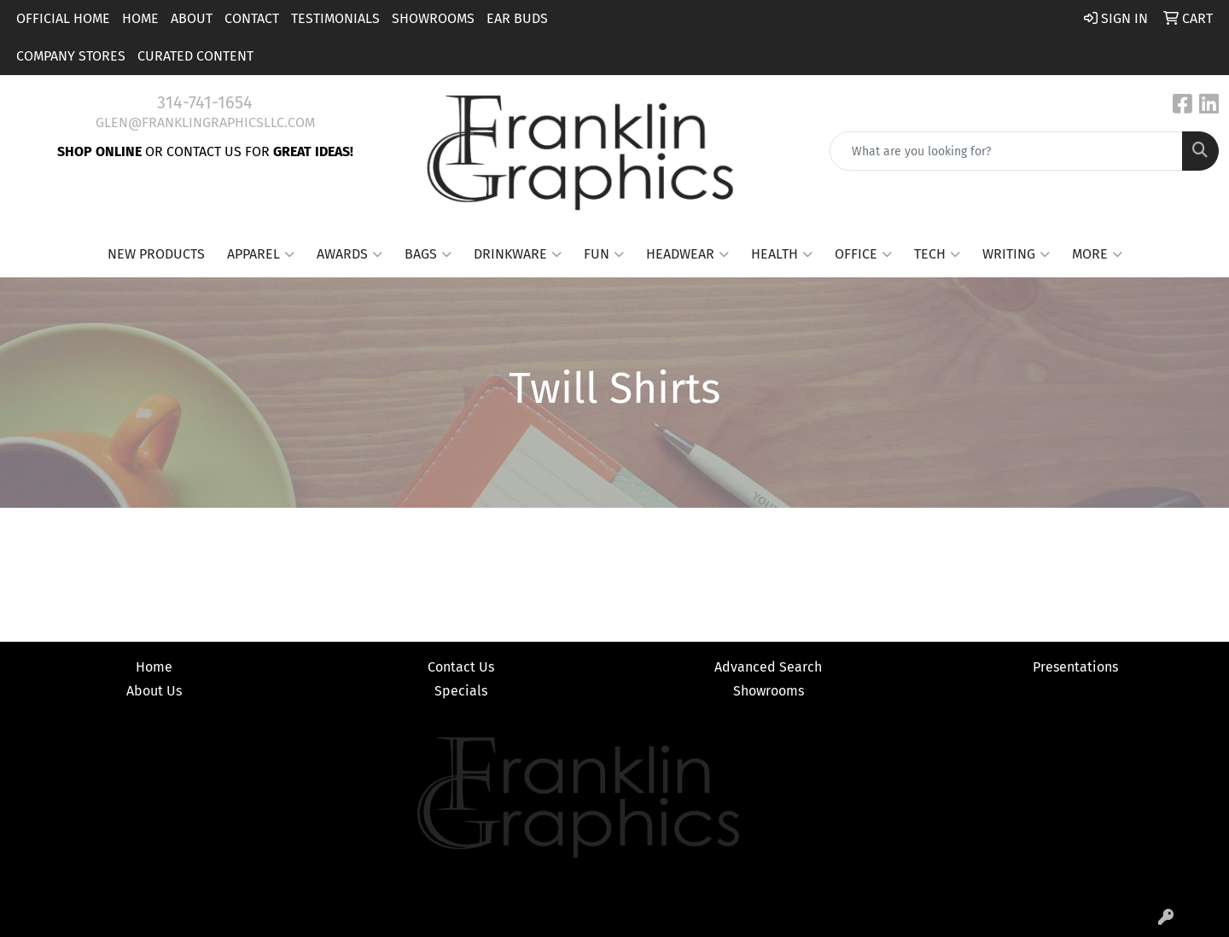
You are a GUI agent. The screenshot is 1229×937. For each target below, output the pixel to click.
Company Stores (70, 56)
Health (782, 254)
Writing (1016, 254)
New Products (156, 254)
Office (863, 254)
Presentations (1075, 667)
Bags (428, 254)
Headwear (687, 254)
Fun (604, 254)
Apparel (260, 254)
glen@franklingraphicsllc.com (205, 122)
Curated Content (195, 56)
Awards (349, 254)
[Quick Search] (1006, 151)
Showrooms (433, 18)
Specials (460, 691)
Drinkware (518, 254)
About (192, 18)
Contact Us (461, 667)
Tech (937, 254)
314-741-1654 (205, 102)
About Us (154, 691)
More (1097, 254)
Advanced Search (768, 667)
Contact (251, 18)
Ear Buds (517, 18)
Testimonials (335, 18)
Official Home (63, 18)
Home (140, 18)
